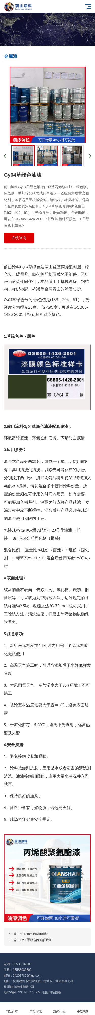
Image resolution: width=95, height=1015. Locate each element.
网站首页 (12, 1008)
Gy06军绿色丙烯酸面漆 (35, 940)
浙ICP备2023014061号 (19, 992)
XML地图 (42, 992)
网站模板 (55, 992)
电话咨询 (83, 1008)
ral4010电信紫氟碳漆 (34, 934)
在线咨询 (19, 238)
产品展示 (36, 1008)
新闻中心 (59, 1008)
